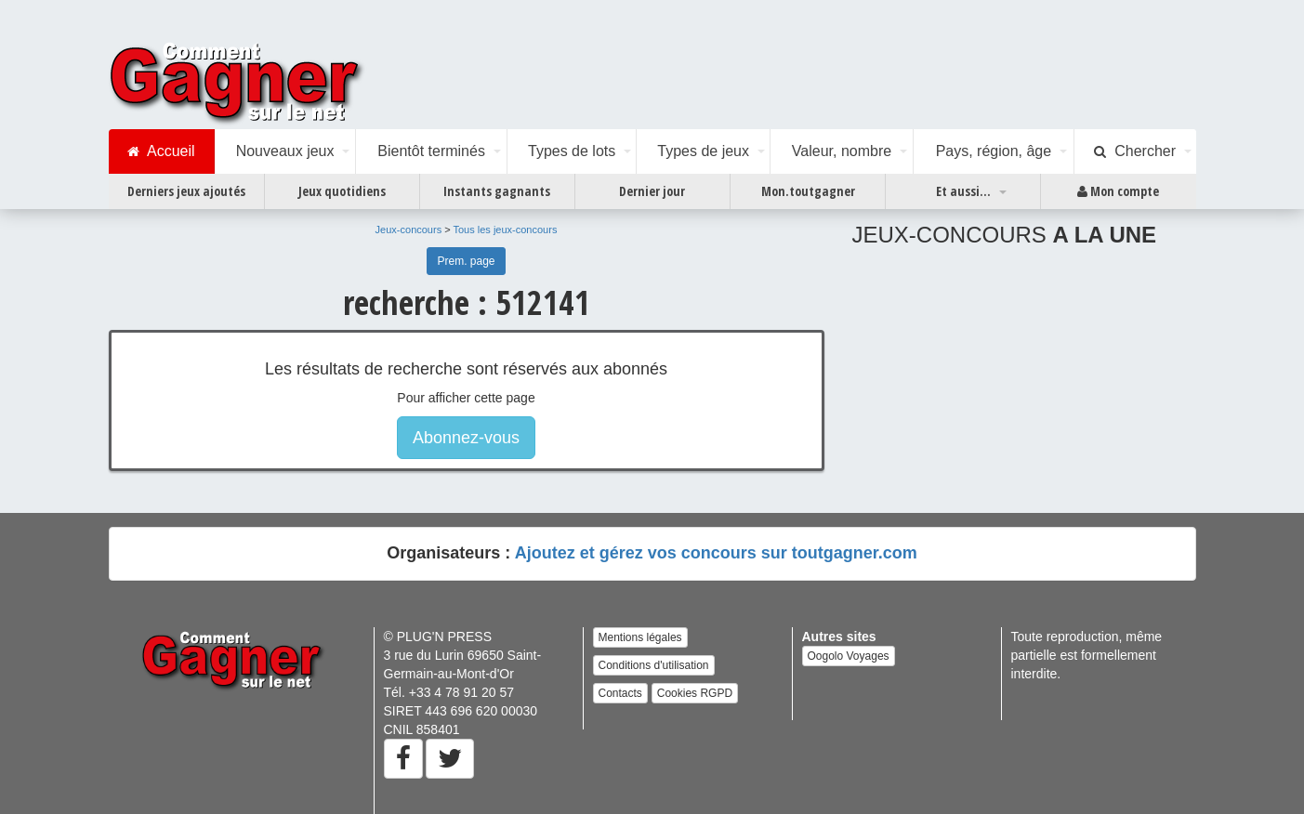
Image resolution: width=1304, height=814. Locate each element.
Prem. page (465, 261)
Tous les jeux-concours (506, 229)
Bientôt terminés (431, 151)
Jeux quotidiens (342, 191)
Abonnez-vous (466, 437)
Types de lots (571, 151)
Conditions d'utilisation (654, 665)
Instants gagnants (496, 191)
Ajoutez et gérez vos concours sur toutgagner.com (716, 553)
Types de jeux (703, 151)
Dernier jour (652, 191)
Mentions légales (640, 637)
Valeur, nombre (841, 151)
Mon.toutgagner (808, 191)
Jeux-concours (408, 229)
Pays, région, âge (994, 151)
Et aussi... (963, 191)
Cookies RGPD (694, 693)
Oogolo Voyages (848, 656)
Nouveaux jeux (285, 151)
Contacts (620, 693)
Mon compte (1118, 191)
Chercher (1135, 151)
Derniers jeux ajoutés (186, 191)
